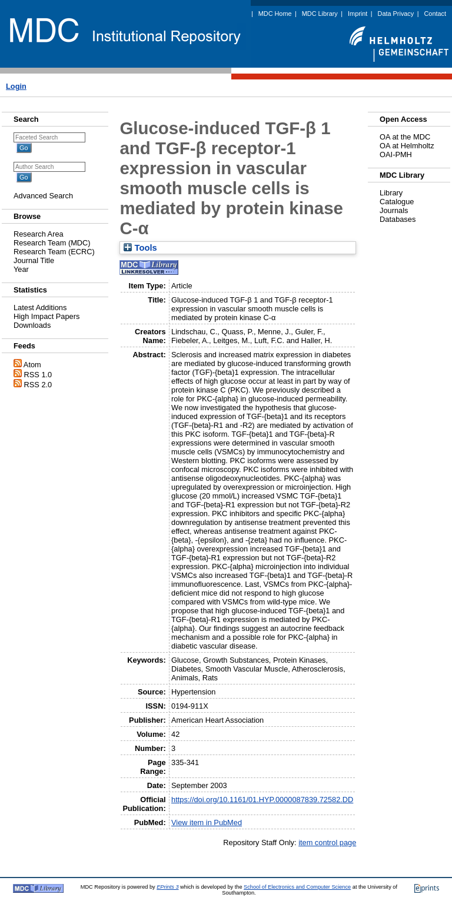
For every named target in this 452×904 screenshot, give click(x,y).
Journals (394, 210)
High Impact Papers (46, 316)
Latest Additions (40, 307)
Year (21, 269)
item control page (327, 842)
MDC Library (320, 13)
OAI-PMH (396, 154)
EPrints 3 (167, 887)
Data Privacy (396, 13)
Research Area (39, 234)
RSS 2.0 (38, 384)
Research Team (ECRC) (54, 251)
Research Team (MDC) (52, 242)
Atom (32, 364)
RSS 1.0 (38, 374)
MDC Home (275, 13)
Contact (435, 13)
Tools (140, 247)
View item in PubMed (206, 822)
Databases (398, 219)
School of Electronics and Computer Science (297, 887)
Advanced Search (43, 195)
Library (391, 192)
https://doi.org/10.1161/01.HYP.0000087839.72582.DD (262, 799)
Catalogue (397, 201)
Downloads (32, 325)
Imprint (357, 13)
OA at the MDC (405, 136)
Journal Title (34, 260)
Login (16, 86)
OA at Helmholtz (407, 145)
